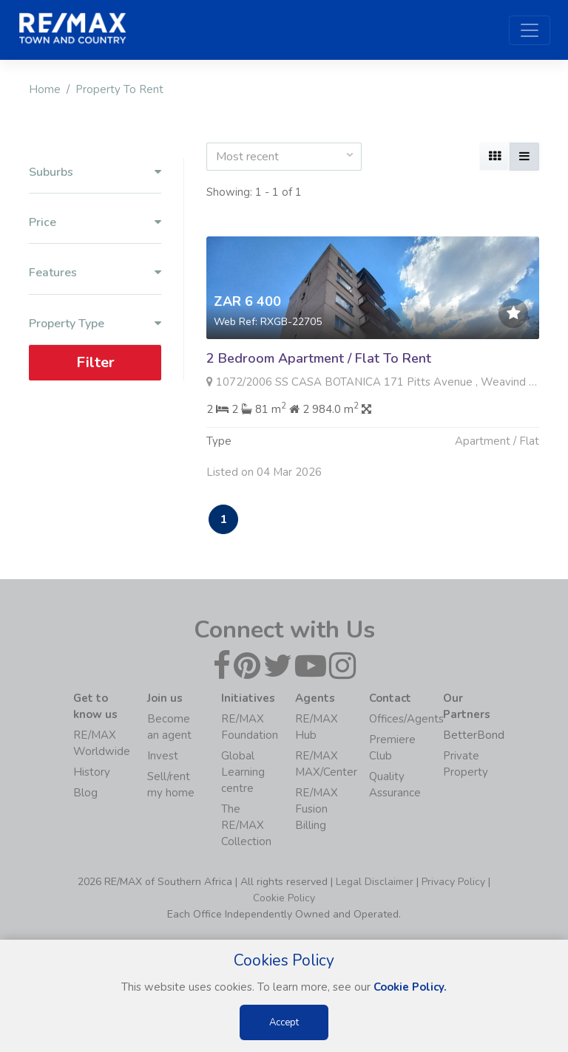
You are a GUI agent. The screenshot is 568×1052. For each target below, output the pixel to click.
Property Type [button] (95, 324)
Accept (284, 1022)
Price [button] (95, 223)
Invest (162, 755)
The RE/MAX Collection (246, 825)
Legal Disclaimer (374, 882)
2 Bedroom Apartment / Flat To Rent (318, 358)
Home (45, 89)
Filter (95, 362)
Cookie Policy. (410, 987)
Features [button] (95, 273)
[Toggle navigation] (529, 30)
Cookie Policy (284, 898)
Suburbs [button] (95, 172)
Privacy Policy (453, 882)
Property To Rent (119, 89)
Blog (85, 792)
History (91, 772)
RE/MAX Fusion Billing (316, 809)
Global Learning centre (243, 772)
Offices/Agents (406, 718)
